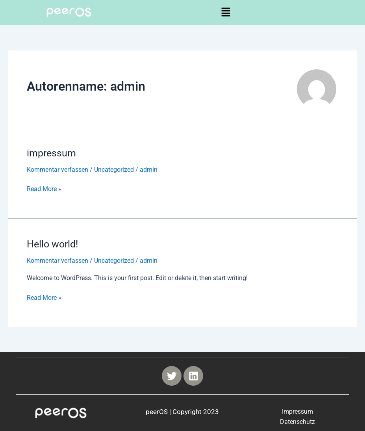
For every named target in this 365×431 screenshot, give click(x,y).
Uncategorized (114, 169)
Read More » (44, 188)
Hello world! (54, 244)
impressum (52, 153)
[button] (225, 12)
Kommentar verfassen (57, 169)
